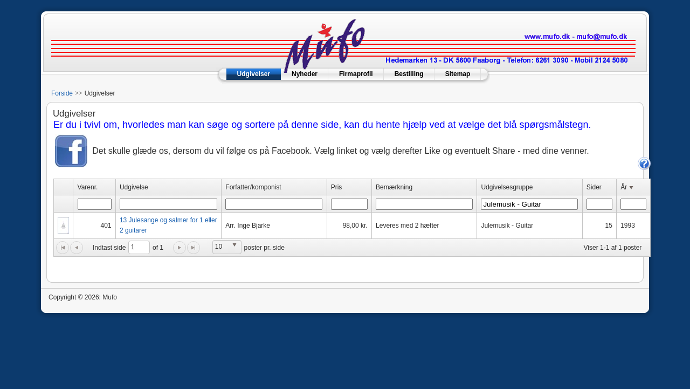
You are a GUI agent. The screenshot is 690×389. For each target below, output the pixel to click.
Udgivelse (134, 187)
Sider (594, 187)
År (628, 187)
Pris (336, 187)
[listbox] (227, 247)
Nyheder (305, 74)
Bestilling (409, 74)
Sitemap (458, 74)
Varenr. (88, 187)
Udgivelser (253, 74)
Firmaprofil (356, 74)
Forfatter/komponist (253, 187)
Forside (62, 93)
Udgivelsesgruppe (507, 187)
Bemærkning (394, 187)
